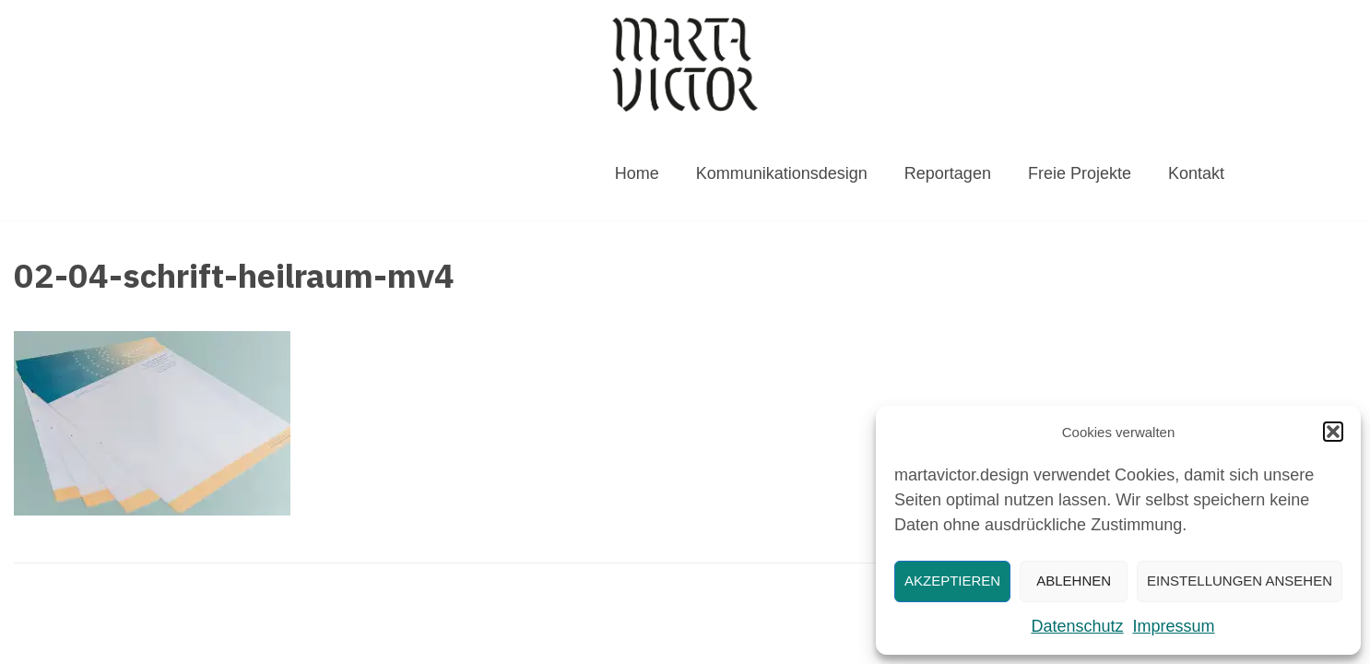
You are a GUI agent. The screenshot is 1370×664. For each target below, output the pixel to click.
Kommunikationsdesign (782, 173)
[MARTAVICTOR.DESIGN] (685, 64)
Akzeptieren (952, 580)
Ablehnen (1073, 580)
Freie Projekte (1079, 173)
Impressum (1174, 626)
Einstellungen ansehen (1239, 580)
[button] (1333, 431)
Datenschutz (1077, 626)
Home (637, 173)
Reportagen (947, 173)
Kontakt (1196, 173)
